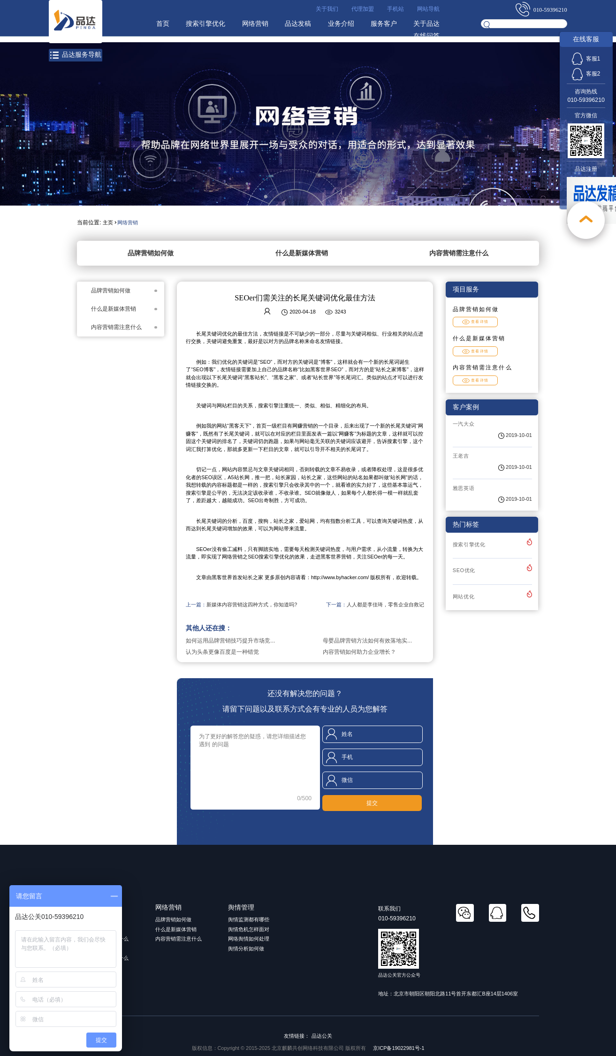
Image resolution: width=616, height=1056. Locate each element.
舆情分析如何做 (246, 948)
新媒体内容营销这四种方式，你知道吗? (251, 604)
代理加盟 (362, 9)
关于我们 (327, 9)
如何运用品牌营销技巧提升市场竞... (230, 640)
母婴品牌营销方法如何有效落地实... (367, 640)
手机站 (395, 9)
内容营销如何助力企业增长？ (359, 652)
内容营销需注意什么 (458, 253)
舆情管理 (241, 907)
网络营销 (255, 23)
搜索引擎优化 (205, 23)
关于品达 (426, 23)
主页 (108, 222)
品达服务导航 (75, 55)
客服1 (586, 58)
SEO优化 (464, 570)
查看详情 (475, 322)
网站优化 (464, 596)
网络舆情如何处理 (248, 938)
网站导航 (428, 9)
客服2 (586, 73)
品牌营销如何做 (151, 253)
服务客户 (384, 23)
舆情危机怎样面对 (248, 929)
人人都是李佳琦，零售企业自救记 (385, 604)
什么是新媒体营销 (301, 253)
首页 (162, 23)
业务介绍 (341, 23)
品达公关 (322, 1036)
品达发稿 (298, 23)
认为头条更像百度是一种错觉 (222, 652)
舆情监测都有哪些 (248, 919)
